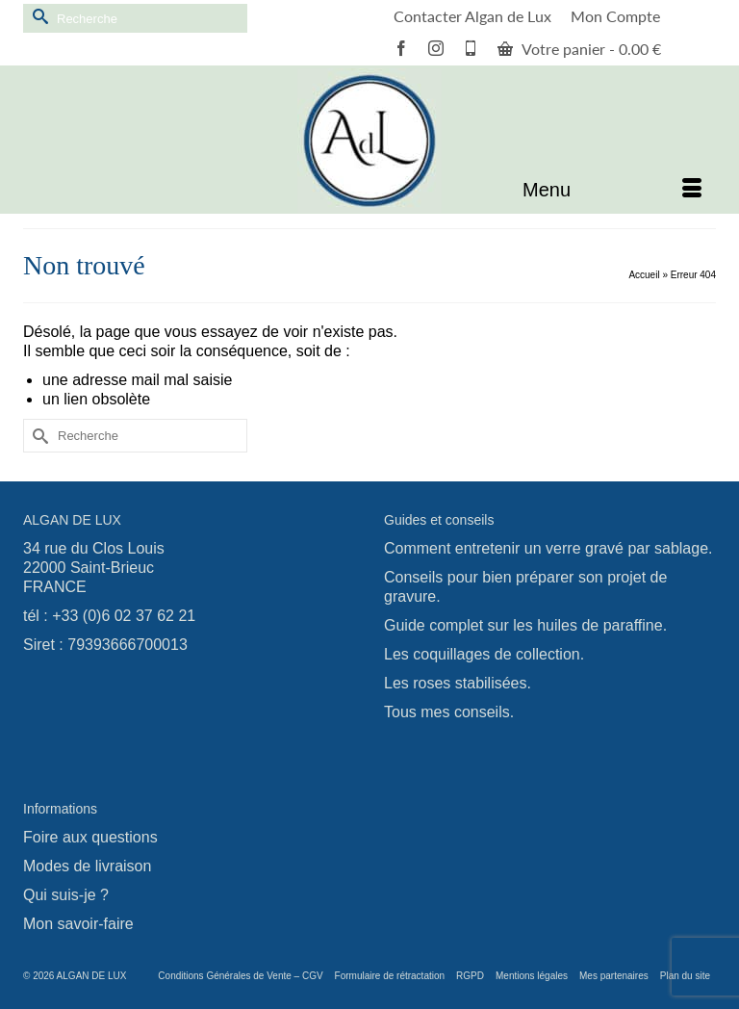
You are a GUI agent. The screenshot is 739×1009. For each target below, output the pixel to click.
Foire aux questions (90, 837)
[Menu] (612, 190)
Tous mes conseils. (449, 712)
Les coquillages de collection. (484, 654)
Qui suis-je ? (66, 895)
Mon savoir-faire (78, 924)
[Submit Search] (37, 16)
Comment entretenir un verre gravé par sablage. (548, 548)
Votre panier (579, 48)
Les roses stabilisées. (457, 683)
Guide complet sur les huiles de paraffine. (525, 625)
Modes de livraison (87, 866)
